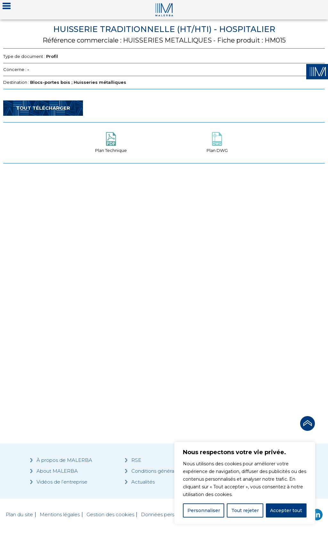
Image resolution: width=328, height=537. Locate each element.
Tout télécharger (43, 108)
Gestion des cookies (110, 514)
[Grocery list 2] (246, 288)
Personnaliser (203, 510)
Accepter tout (286, 510)
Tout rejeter (245, 510)
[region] (244, 483)
